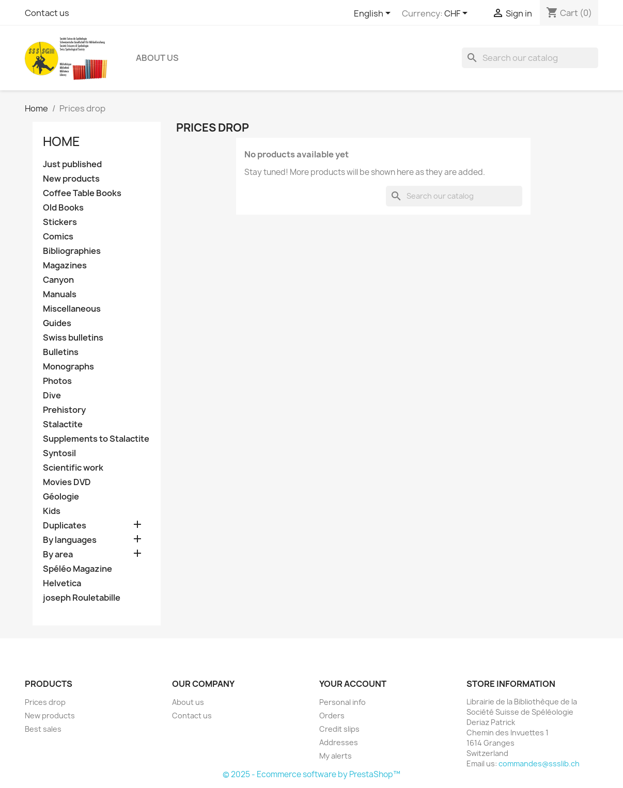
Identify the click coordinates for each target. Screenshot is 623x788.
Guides (57, 323)
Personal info (342, 702)
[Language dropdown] (374, 14)
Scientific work (73, 467)
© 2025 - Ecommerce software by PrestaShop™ (311, 774)
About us (157, 57)
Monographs (68, 366)
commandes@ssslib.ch (539, 763)
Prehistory (64, 410)
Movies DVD (67, 482)
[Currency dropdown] (457, 14)
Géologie (61, 496)
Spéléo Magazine (77, 569)
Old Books (63, 207)
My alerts (335, 756)
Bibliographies (72, 251)
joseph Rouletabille (81, 597)
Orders (332, 715)
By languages (70, 540)
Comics (58, 236)
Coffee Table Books (82, 193)
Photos (57, 381)
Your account (352, 683)
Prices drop (45, 702)
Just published (72, 164)
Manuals (59, 294)
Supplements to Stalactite (96, 438)
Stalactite (63, 424)
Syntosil (59, 453)
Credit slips (339, 729)
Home (61, 141)
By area (58, 554)
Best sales (43, 729)
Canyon (58, 280)
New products (71, 178)
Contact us (47, 13)
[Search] (530, 57)
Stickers (60, 222)
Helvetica (62, 583)
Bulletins (61, 352)
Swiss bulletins (73, 337)
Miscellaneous (72, 308)
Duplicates (64, 525)
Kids (51, 511)
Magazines (65, 265)
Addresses (338, 742)
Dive (52, 395)
